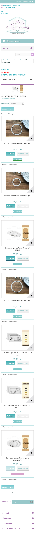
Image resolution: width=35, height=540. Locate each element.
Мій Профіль (6, 523)
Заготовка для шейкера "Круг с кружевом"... (17, 459)
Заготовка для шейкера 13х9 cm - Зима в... (17, 354)
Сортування (5, 103)
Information (9, 79)
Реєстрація (4, 13)
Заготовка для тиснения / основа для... (17, 143)
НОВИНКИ (5, 70)
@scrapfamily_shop (9, 7)
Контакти (26, 1)
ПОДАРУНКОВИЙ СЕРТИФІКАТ (13, 75)
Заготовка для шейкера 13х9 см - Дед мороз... (17, 406)
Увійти (31, 1)
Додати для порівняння (10, 164)
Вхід (2, 11)
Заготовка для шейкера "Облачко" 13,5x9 (17, 249)
